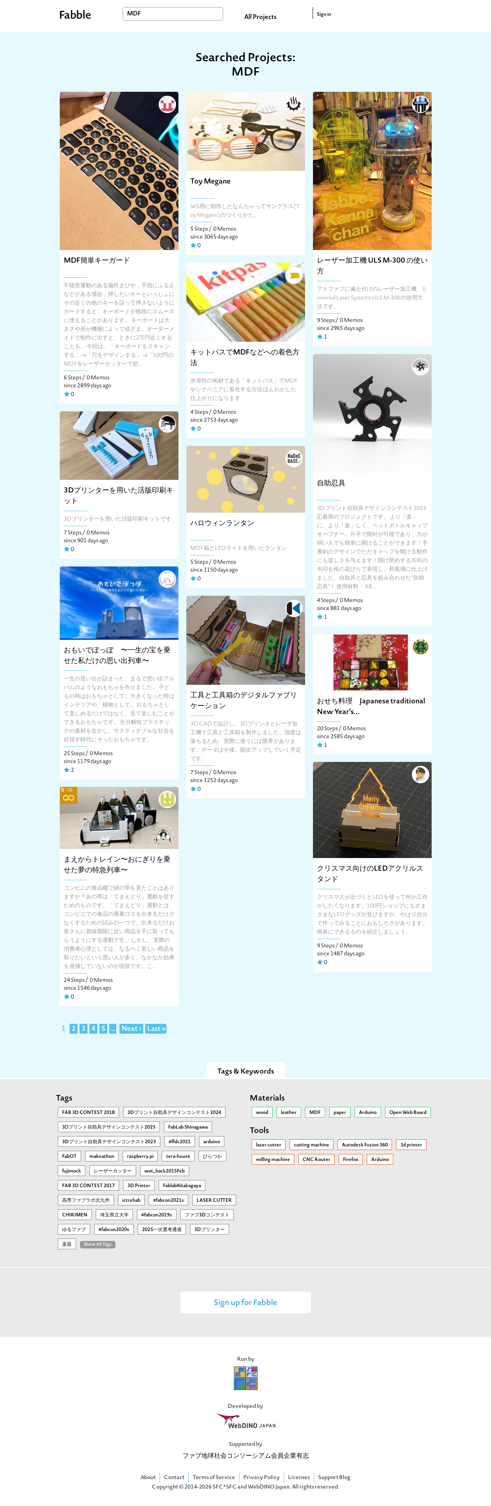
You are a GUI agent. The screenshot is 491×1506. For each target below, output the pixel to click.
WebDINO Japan (269, 1487)
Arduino (368, 1112)
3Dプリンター (209, 1230)
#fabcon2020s (114, 1230)
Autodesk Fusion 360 (365, 1145)
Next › (131, 1029)
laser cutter (268, 1145)
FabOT (69, 1156)
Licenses (299, 1478)
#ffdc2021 (180, 1142)
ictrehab (131, 1200)
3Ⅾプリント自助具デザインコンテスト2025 (108, 1127)
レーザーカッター (113, 1171)
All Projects (260, 17)
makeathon (101, 1156)
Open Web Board (408, 1112)
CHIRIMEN (74, 1215)
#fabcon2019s (156, 1215)
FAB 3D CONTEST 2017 (88, 1186)
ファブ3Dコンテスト (207, 1215)
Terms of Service (214, 1478)
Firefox (350, 1159)
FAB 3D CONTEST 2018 (88, 1112)
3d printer (411, 1145)
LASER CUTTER (214, 1200)
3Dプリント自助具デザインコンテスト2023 (109, 1142)
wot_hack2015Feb (164, 1171)
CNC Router (316, 1159)
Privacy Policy (261, 1478)
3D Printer (138, 1186)
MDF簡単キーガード (97, 261)
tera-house (178, 1156)
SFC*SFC (224, 1487)
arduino (211, 1142)
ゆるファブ (74, 1230)
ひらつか (212, 1156)
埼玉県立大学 (114, 1215)
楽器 (67, 1244)
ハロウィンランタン (222, 523)
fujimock (71, 1171)
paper (340, 1112)
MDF (315, 1112)
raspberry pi (140, 1156)
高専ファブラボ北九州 (86, 1200)
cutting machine (311, 1145)
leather (289, 1112)
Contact (174, 1478)
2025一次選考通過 (162, 1230)
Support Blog (334, 1478)
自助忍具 (331, 483)
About (147, 1478)
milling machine (273, 1159)
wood (262, 1112)
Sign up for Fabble (245, 1303)
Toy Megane (210, 182)
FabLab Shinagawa (188, 1127)
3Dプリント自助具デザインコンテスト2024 (174, 1112)
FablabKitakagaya (182, 1186)
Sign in (324, 14)
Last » (156, 1029)
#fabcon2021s (168, 1200)
